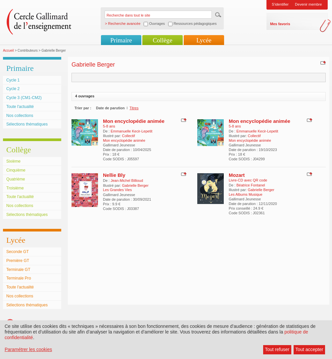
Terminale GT (18, 269)
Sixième (13, 161)
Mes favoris (280, 24)
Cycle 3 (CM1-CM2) (24, 97)
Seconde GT (17, 251)
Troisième (15, 188)
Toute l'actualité (20, 106)
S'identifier (280, 4)
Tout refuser (277, 349)
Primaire (121, 40)
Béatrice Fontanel (250, 185)
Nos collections (19, 115)
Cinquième (15, 170)
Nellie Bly (114, 175)
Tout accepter (309, 349)
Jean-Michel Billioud (127, 180)
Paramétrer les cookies (28, 349)
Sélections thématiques (27, 124)
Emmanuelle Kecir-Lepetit (131, 131)
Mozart (237, 175)
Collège (162, 40)
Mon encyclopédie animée (134, 121)
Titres (133, 108)
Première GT (17, 260)
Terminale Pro (18, 278)
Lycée (203, 40)
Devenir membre (308, 4)
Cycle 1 (13, 80)
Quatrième (15, 179)
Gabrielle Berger (135, 185)
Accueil (8, 50)
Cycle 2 (13, 88)
